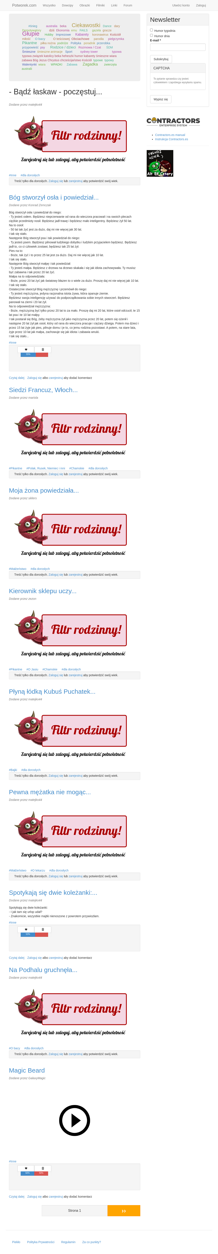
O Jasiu (33, 669)
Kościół (115, 34)
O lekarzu (38, 870)
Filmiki (100, 5)
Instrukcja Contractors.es (171, 139)
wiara (41, 64)
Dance (107, 26)
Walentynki (29, 64)
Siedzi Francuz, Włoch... (43, 389)
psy (42, 47)
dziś (51, 30)
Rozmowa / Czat (90, 47)
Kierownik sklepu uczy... (43, 590)
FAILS (84, 30)
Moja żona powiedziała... (44, 490)
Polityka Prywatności (40, 1242)
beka (63, 26)
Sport (68, 51)
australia (51, 26)
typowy (109, 60)
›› (124, 1210)
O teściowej (61, 39)
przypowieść (30, 47)
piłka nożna (48, 43)
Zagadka (90, 64)
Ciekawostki (86, 25)
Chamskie (77, 468)
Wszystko (49, 5)
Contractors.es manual (170, 135)
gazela (96, 30)
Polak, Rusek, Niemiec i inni (46, 468)
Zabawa (72, 64)
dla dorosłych (31, 175)
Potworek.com (24, 5)
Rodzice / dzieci (63, 47)
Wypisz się (161, 99)
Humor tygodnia (162, 30)
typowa (116, 51)
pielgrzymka (116, 39)
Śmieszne (29, 51)
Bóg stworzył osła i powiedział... (54, 197)
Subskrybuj (161, 59)
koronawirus (100, 34)
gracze (107, 30)
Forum (128, 5)
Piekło (16, 1242)
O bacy (40, 39)
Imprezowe (63, 34)
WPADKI (56, 64)
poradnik (89, 43)
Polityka (76, 43)
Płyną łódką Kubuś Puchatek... (52, 691)
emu (74, 30)
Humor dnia (160, 36)
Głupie (30, 33)
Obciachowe (80, 39)
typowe (98, 60)
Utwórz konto (181, 5)
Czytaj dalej (16, 378)
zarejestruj (76, 181)
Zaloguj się (56, 181)
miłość (26, 39)
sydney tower (89, 51)
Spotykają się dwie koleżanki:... (53, 892)
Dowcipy (67, 5)
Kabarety (82, 34)
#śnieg (32, 26)
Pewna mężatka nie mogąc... (50, 792)
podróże (62, 43)
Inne (13, 175)
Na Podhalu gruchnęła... (43, 969)
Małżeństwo (18, 569)
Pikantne (29, 43)
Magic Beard (27, 1070)
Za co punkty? (91, 1242)
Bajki (14, 770)
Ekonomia (62, 30)
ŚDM (109, 47)
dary (117, 26)
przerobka (103, 43)
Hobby (49, 34)
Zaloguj (201, 5)
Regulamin (68, 1242)
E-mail (155, 40)
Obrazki (85, 5)
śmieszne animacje (50, 51)
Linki (114, 5)
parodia (99, 39)
